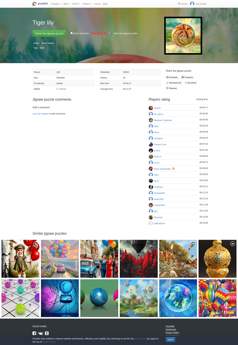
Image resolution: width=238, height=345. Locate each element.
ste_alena (158, 114)
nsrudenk (158, 138)
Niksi (156, 126)
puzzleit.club (140, 338)
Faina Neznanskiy (162, 169)
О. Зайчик (61, 89)
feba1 (156, 132)
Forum (97, 4)
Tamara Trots (160, 144)
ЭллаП (157, 108)
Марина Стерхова (163, 120)
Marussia (158, 217)
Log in (35, 113)
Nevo (156, 181)
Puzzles (56, 4)
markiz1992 (159, 205)
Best (66, 4)
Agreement (171, 329)
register (44, 113)
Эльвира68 (159, 193)
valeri (156, 175)
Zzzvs (157, 162)
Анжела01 (159, 199)
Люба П (157, 156)
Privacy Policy (172, 332)
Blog (105, 4)
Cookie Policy (48, 342)
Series (76, 4)
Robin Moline (48, 43)
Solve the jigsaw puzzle (49, 33)
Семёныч (158, 187)
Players (87, 4)
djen (156, 211)
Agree (170, 339)
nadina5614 (159, 223)
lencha (157, 150)
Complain (170, 326)
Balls (42, 48)
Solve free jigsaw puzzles (126, 33)
